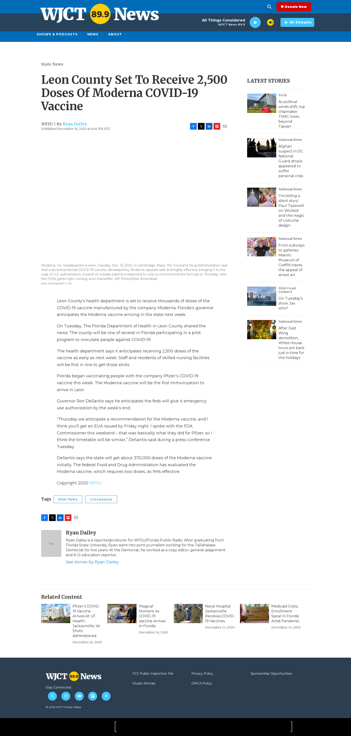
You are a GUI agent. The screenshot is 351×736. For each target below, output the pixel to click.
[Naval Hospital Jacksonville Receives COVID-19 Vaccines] (188, 613)
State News (52, 64)
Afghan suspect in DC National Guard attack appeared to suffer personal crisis (290, 161)
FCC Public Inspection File (153, 674)
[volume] (270, 22)
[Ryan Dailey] (51, 543)
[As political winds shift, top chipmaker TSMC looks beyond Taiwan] (261, 103)
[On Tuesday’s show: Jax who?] (261, 296)
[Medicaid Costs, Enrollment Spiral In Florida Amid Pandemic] (254, 613)
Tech (282, 95)
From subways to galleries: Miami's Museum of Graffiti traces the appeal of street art (291, 260)
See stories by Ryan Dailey (92, 562)
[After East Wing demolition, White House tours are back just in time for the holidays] (261, 329)
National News (290, 140)
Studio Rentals (144, 683)
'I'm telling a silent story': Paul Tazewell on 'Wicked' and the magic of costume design (291, 210)
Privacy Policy (202, 674)
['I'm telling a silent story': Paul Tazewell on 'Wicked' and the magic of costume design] (261, 197)
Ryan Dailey (75, 124)
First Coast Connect (287, 290)
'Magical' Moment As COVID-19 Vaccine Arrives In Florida (152, 616)
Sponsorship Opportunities (271, 674)
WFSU (95, 483)
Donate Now (299, 7)
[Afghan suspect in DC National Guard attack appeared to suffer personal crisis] (261, 147)
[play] (255, 22)
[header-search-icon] (272, 7)
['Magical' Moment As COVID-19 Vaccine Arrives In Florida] (122, 613)
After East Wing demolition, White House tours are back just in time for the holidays (291, 343)
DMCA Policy (201, 683)
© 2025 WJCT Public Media (63, 707)
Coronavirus (101, 499)
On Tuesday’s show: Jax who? (290, 303)
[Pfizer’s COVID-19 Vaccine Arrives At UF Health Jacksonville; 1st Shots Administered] (55, 613)
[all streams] (297, 22)
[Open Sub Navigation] (81, 34)
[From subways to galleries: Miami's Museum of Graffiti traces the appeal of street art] (261, 246)
